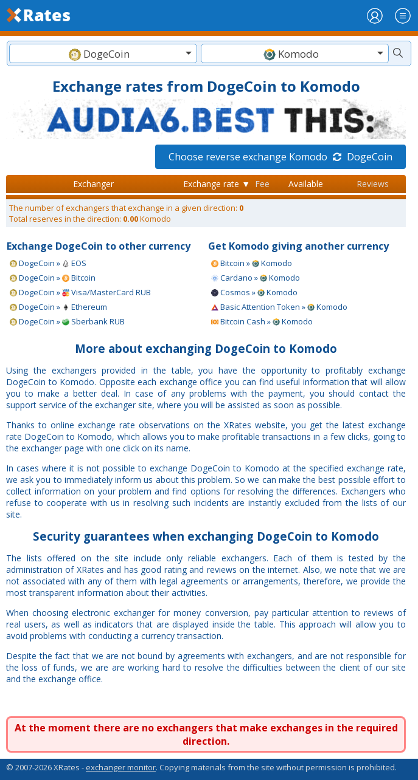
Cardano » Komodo (255, 277)
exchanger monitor (121, 767)
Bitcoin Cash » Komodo (262, 321)
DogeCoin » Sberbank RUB (67, 321)
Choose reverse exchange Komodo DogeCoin (280, 156)
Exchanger (93, 184)
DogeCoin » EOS (48, 263)
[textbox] (103, 53)
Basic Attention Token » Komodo (279, 306)
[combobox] (103, 53)
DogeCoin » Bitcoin (53, 277)
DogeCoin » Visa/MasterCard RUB (80, 292)
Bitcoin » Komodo (251, 263)
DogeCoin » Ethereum (58, 306)
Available (305, 184)
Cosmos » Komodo (254, 292)
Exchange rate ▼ (216, 184)
